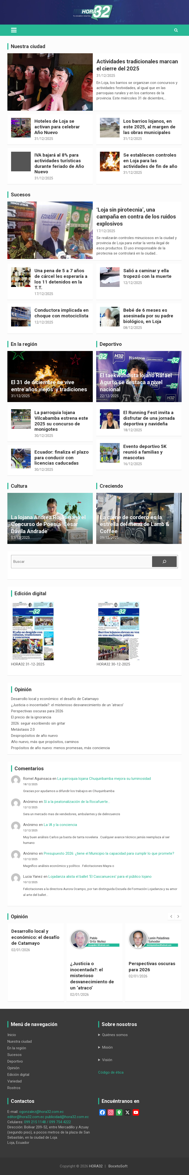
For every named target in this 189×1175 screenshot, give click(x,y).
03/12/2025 (20, 538)
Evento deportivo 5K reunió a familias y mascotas (145, 452)
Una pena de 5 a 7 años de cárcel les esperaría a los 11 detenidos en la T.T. (60, 279)
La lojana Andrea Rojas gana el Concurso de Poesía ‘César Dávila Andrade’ (48, 524)
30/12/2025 (43, 436)
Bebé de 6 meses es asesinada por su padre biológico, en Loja (148, 315)
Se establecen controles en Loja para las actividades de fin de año (150, 160)
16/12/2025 (132, 464)
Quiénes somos (115, 1035)
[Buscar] (164, 561)
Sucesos (14, 1055)
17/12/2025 (105, 231)
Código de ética (111, 1072)
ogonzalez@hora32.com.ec (41, 1111)
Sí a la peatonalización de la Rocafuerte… (77, 801)
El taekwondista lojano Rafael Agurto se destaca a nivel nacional (136, 382)
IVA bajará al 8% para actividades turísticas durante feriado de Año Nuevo (59, 163)
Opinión (13, 1068)
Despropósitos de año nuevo (34, 735)
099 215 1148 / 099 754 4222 (47, 1122)
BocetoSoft (118, 1166)
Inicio (11, 1035)
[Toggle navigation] (13, 30)
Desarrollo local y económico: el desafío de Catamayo (55, 699)
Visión (107, 1060)
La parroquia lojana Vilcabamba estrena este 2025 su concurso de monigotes (61, 421)
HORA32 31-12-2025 (27, 664)
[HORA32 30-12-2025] (119, 631)
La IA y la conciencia (60, 825)
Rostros (13, 1088)
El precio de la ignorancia (31, 717)
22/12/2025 (109, 396)
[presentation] (171, 916)
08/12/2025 (132, 328)
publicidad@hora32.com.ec (67, 1117)
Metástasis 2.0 (23, 729)
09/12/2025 (109, 538)
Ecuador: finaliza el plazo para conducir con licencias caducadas (61, 457)
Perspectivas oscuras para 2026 (37, 711)
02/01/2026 (20, 950)
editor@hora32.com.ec (25, 1117)
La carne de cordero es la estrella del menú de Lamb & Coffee (134, 524)
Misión (107, 1047)
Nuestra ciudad (19, 1041)
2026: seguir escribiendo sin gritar (38, 723)
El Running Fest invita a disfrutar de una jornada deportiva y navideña (149, 418)
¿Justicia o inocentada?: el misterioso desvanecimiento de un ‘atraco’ (67, 705)
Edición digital (18, 1074)
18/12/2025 (132, 430)
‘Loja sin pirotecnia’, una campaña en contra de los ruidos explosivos (136, 217)
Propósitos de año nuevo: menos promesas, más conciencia (60, 748)
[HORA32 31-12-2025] (33, 631)
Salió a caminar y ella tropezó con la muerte (147, 273)
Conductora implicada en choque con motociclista (61, 313)
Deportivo (15, 1061)
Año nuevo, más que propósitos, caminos (45, 742)
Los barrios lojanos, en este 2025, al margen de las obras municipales (149, 126)
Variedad (14, 1081)
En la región (16, 1048)
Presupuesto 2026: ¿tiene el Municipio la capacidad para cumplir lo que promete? (109, 853)
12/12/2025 (132, 283)
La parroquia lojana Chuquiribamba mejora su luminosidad (105, 778)
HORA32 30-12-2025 (113, 664)
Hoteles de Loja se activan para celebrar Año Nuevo (57, 126)
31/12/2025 (105, 76)
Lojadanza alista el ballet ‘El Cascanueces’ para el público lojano (100, 876)
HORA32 (96, 1166)
